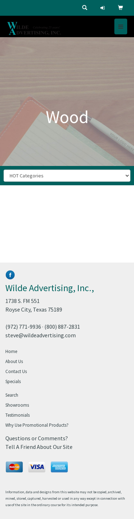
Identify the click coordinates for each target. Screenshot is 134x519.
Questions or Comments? (36, 438)
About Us (14, 361)
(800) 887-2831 (62, 326)
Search (11, 395)
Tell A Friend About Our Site (39, 446)
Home (11, 351)
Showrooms (17, 405)
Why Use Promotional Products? (37, 425)
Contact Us (16, 371)
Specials (13, 381)
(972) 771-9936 (23, 326)
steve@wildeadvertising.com (40, 335)
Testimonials (17, 415)
